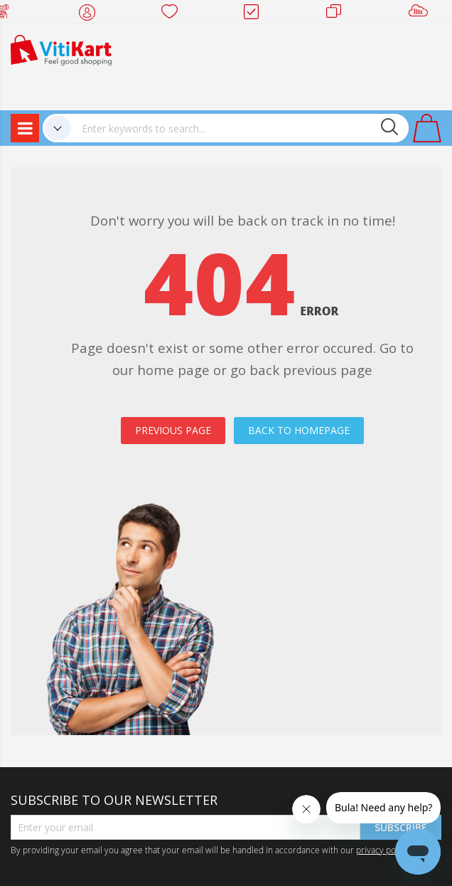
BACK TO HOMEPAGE (299, 430)
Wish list (173, 14)
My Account (91, 14)
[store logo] (61, 49)
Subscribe (401, 827)
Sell (421, 14)
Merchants (338, 14)
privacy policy (382, 849)
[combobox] (240, 128)
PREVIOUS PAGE (173, 430)
